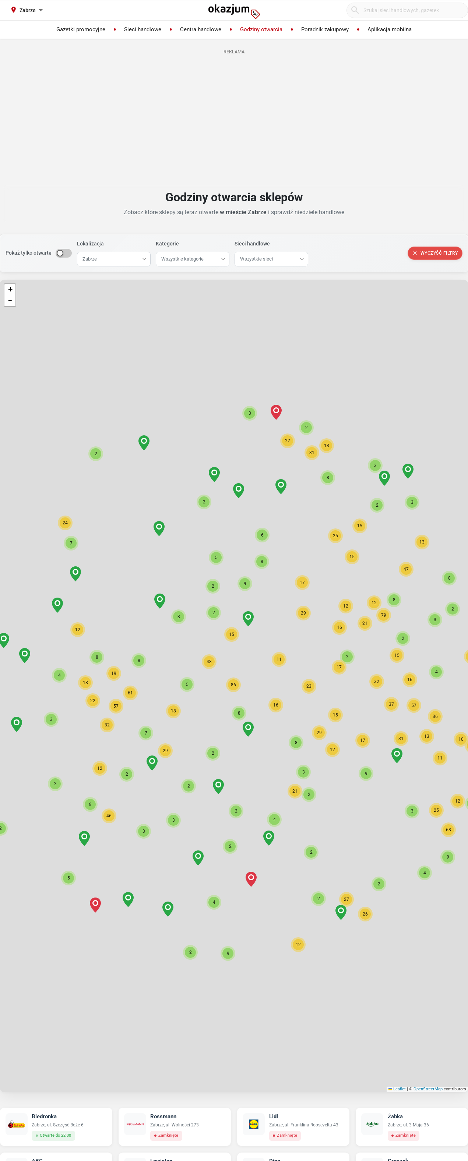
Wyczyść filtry (435, 253)
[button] (239, 713)
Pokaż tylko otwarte (29, 253)
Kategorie (167, 244)
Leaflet (397, 1089)
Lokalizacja (90, 244)
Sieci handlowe (252, 244)
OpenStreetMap (428, 1089)
